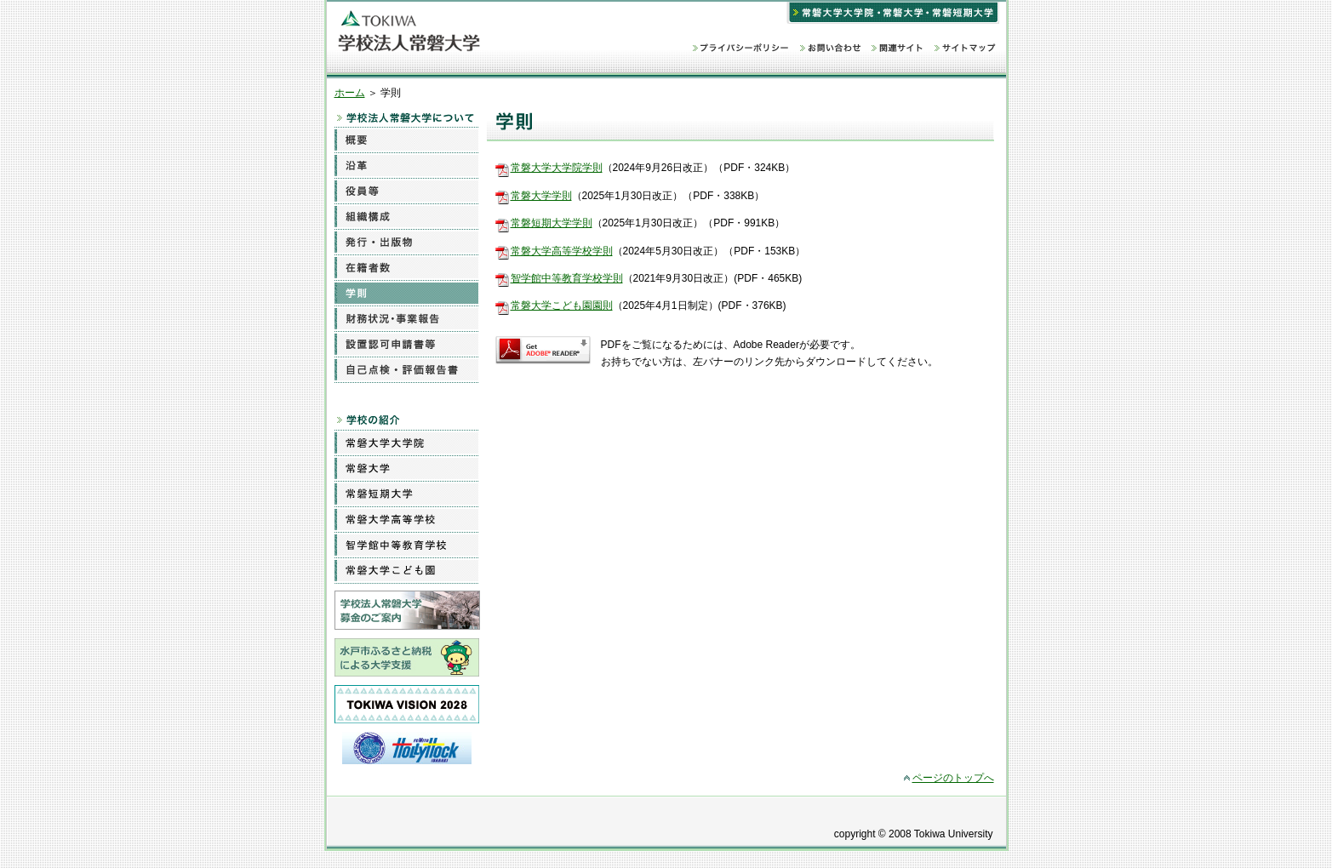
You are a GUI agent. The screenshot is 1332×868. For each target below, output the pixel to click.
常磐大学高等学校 (406, 519)
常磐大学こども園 (406, 570)
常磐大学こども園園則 (562, 305)
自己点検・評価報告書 (406, 369)
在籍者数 (406, 267)
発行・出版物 (406, 241)
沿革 (406, 165)
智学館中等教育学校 (406, 544)
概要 (406, 139)
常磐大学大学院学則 (557, 168)
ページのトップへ (953, 778)
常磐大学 (406, 468)
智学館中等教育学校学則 (567, 278)
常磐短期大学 (406, 493)
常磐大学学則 (541, 196)
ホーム (349, 93)
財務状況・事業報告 (406, 318)
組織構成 (406, 216)
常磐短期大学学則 (551, 223)
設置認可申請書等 (406, 344)
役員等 (406, 190)
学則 (406, 293)
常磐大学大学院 (406, 442)
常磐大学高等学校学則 (562, 251)
